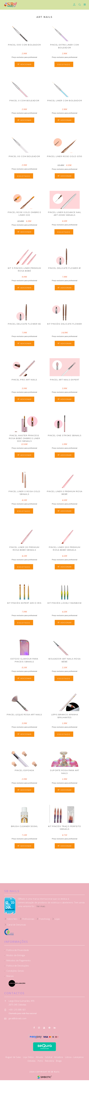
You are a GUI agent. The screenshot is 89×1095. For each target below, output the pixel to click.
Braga (58, 1060)
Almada (39, 1057)
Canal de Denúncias (16, 924)
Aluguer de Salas (13, 1057)
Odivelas (32, 1060)
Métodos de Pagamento (17, 960)
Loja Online (28, 1057)
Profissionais (28, 919)
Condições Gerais (14, 970)
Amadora (59, 1057)
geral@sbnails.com (17, 1018)
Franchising (44, 919)
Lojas (57, 919)
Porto (41, 1060)
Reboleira (50, 1060)
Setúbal (49, 1057)
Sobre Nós (12, 919)
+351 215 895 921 (17, 1009)
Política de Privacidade (16, 950)
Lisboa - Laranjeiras (74, 1057)
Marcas (9, 976)
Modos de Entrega (14, 955)
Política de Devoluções (16, 965)
